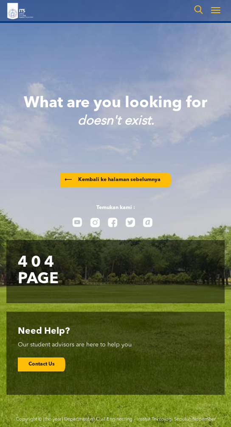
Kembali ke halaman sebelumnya (113, 179)
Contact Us (41, 364)
